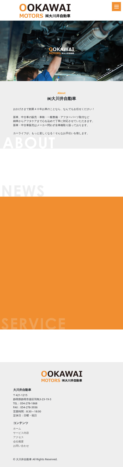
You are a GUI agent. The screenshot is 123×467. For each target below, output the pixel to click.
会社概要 (18, 441)
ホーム (17, 428)
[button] (58, 77)
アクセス (18, 437)
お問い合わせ (21, 445)
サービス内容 (21, 433)
